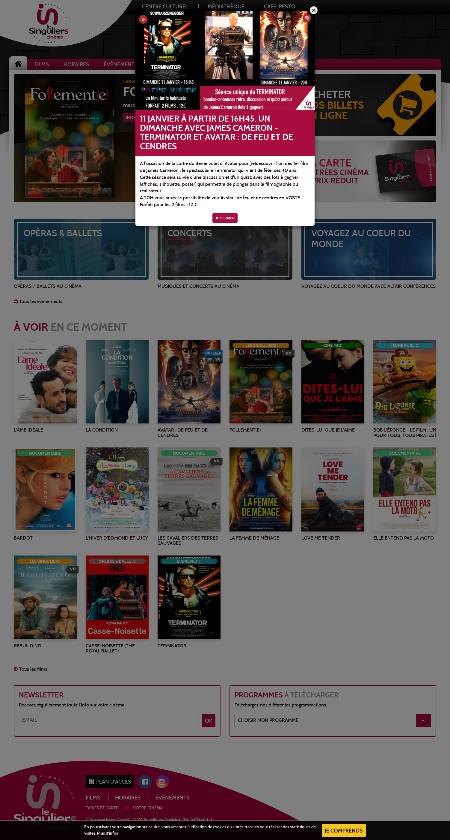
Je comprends (344, 831)
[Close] (314, 10)
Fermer (225, 218)
